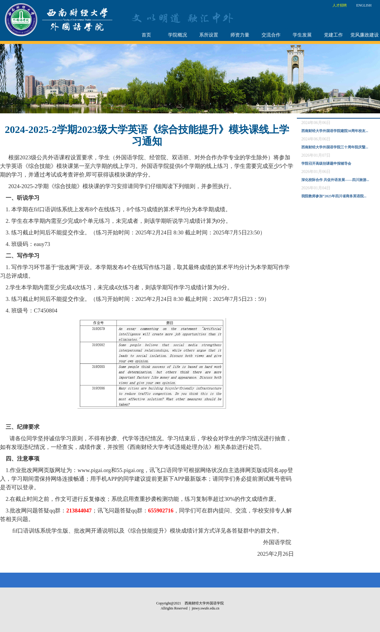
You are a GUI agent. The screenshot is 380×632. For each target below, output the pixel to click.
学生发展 (302, 34)
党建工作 (333, 34)
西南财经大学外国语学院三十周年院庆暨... (334, 147)
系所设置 (208, 34)
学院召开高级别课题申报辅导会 (326, 163)
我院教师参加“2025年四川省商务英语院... (333, 196)
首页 (146, 34)
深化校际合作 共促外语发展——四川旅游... (335, 180)
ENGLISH (363, 5)
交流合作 (271, 34)
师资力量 (239, 34)
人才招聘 (339, 5)
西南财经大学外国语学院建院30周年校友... (334, 131)
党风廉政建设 (364, 34)
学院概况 (177, 34)
